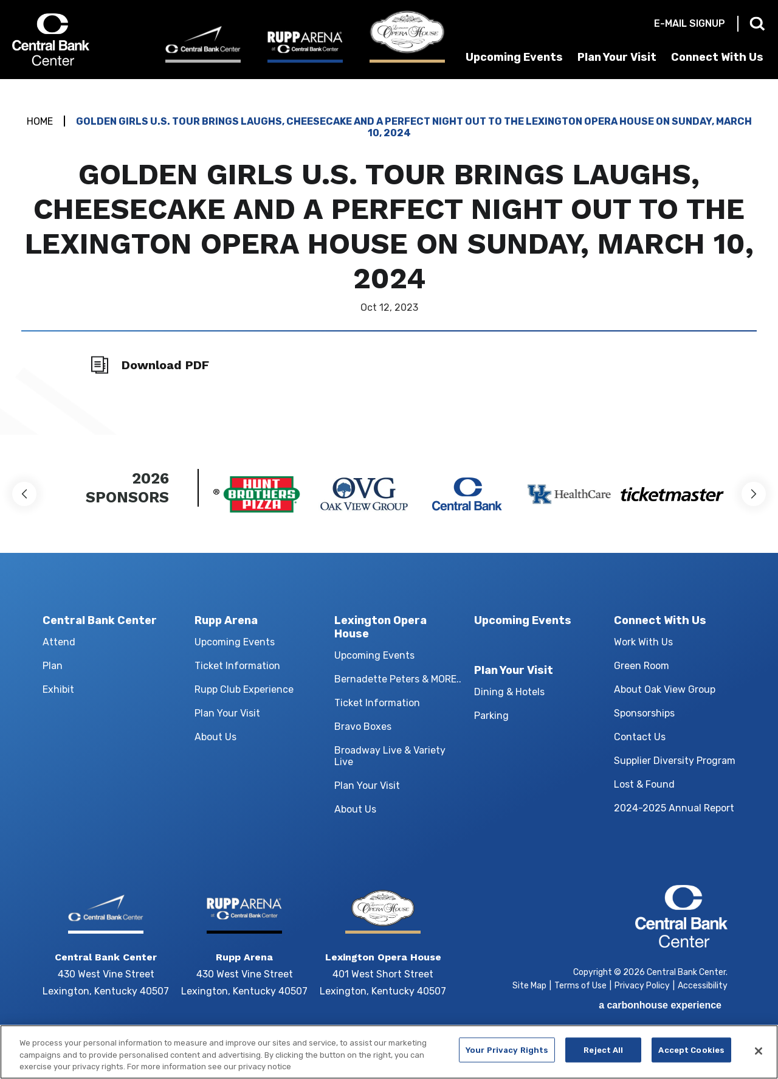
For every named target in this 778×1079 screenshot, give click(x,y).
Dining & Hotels (509, 692)
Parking (491, 715)
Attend (59, 642)
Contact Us (640, 737)
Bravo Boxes (362, 726)
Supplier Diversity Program (674, 760)
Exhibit (58, 689)
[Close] (758, 1059)
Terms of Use (580, 985)
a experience (660, 1005)
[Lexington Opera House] (407, 36)
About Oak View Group (664, 689)
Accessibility (703, 985)
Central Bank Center (77, 39)
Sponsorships (644, 713)
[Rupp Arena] (305, 46)
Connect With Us (717, 57)
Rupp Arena (226, 620)
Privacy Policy (642, 985)
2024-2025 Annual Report (674, 808)
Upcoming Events (514, 57)
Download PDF (165, 365)
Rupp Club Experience (244, 689)
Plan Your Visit (616, 57)
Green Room (641, 665)
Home (40, 121)
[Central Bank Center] (203, 44)
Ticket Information (237, 665)
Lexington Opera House (380, 627)
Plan (53, 665)
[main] (389, 257)
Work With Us (643, 642)
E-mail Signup (689, 23)
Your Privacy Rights (507, 1057)
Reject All (603, 1057)
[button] (24, 494)
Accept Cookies (691, 1057)
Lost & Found (644, 784)
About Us (215, 737)
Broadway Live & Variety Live (390, 756)
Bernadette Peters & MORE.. (397, 679)
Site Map (529, 985)
